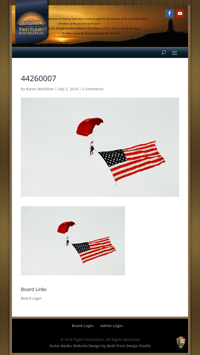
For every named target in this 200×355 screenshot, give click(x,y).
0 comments (93, 88)
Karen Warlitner (40, 88)
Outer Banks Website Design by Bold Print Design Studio (100, 345)
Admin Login (111, 325)
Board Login (31, 298)
